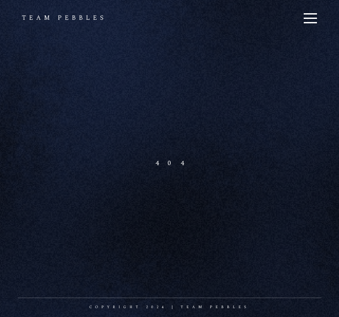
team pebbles (64, 17)
